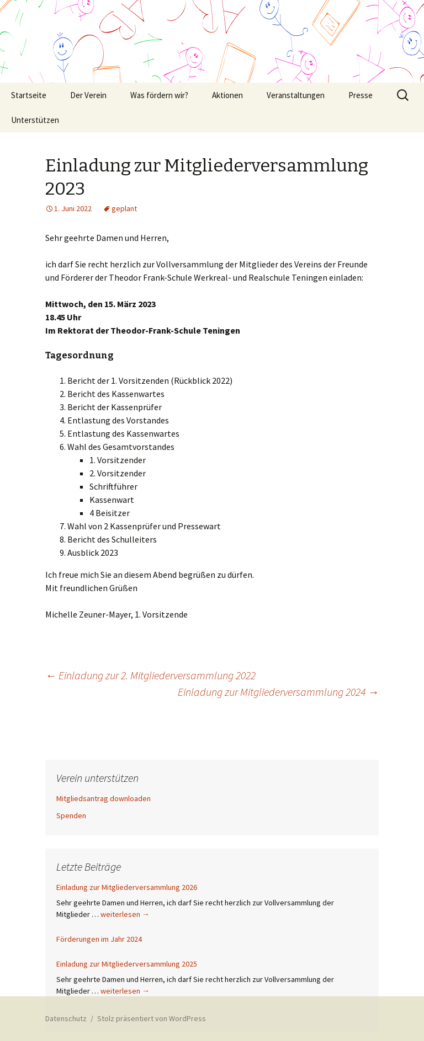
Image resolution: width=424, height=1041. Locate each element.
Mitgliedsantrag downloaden (103, 798)
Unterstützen (35, 120)
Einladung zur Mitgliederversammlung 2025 (126, 964)
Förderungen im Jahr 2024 (99, 939)
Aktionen (227, 95)
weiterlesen (125, 914)
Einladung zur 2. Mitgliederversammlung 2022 (150, 675)
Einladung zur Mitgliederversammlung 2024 (278, 692)
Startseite (28, 95)
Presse (360, 95)
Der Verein (88, 95)
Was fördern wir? (159, 95)
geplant (124, 208)
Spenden (71, 815)
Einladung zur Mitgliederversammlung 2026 (126, 887)
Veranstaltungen (296, 95)
